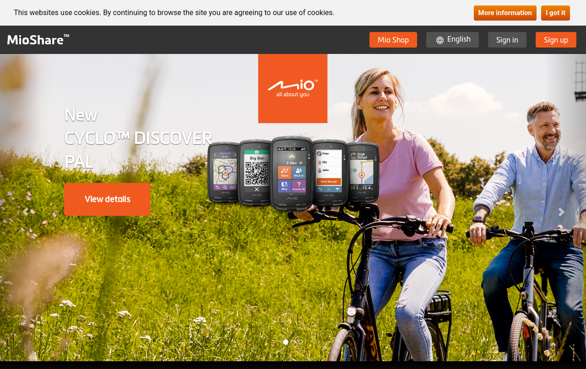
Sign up (556, 40)
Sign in (507, 40)
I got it (555, 13)
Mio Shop (393, 40)
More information (505, 13)
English (459, 39)
